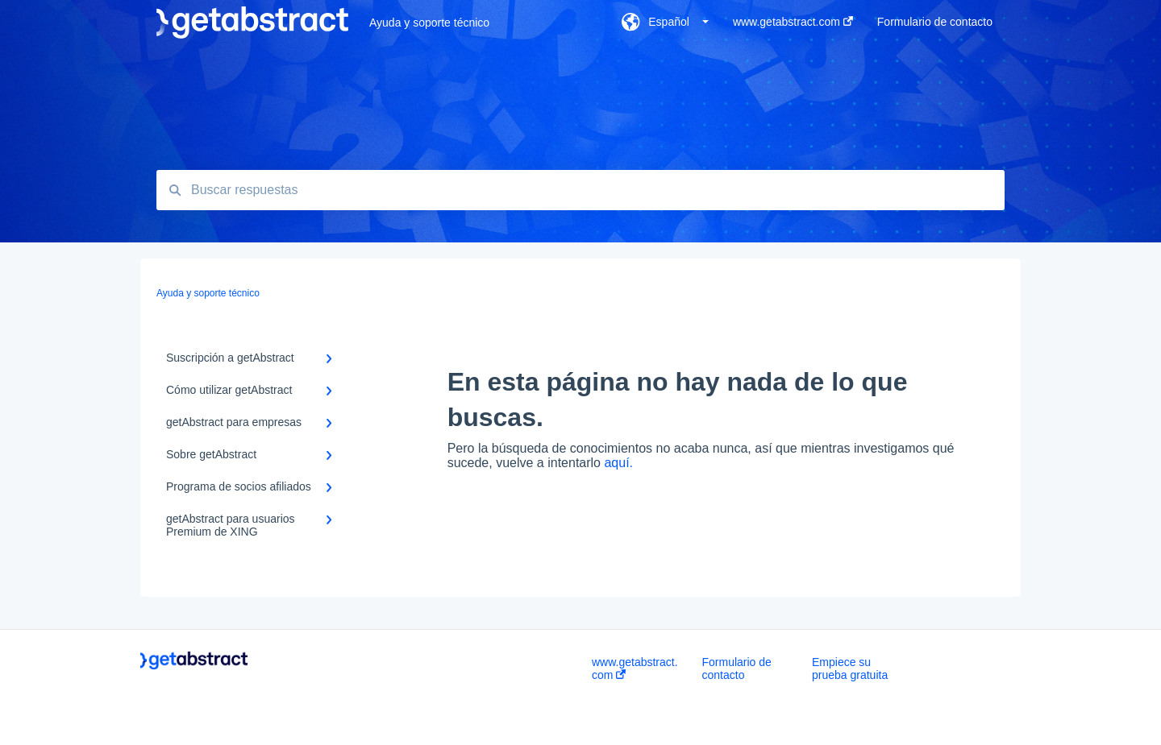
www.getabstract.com (635, 668)
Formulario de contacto (737, 668)
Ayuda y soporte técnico (429, 22)
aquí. (618, 463)
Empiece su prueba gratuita (850, 668)
